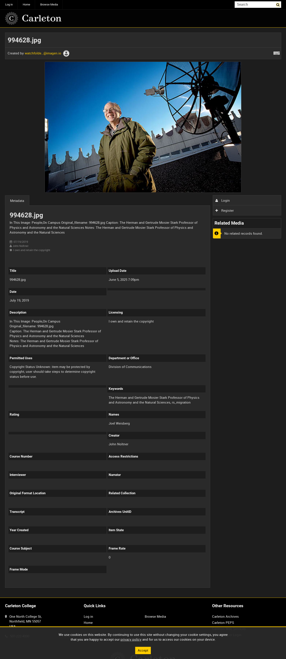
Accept (143, 650)
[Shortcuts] (277, 52)
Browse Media (49, 4)
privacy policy (130, 639)
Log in (9, 4)
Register (224, 210)
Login (222, 200)
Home (26, 4)
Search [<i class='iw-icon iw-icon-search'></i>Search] (278, 4)
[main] (143, 313)
